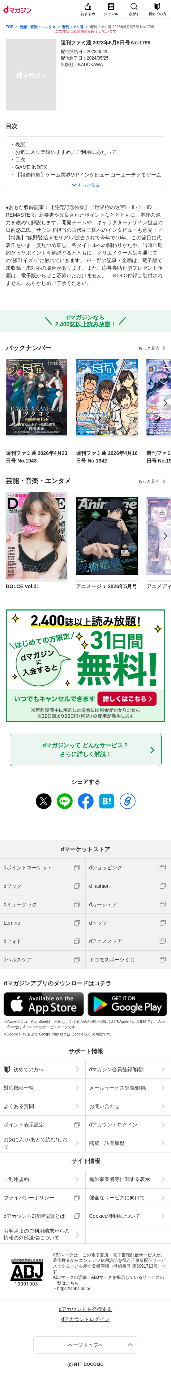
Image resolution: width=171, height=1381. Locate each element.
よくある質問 (19, 1106)
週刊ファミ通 (73, 27)
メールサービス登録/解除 (117, 1088)
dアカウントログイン (113, 1125)
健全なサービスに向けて (117, 1197)
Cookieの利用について (115, 1216)
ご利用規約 (16, 1179)
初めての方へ (24, 1069)
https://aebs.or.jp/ (73, 1288)
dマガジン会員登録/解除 (116, 1069)
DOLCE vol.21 (22, 586)
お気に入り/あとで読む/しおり (35, 1143)
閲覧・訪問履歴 (107, 1143)
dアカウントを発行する (85, 1309)
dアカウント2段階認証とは (34, 1216)
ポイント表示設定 (24, 1125)
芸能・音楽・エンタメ (38, 27)
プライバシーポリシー (29, 1197)
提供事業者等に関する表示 (119, 1179)
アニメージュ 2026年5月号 (106, 586)
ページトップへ (85, 1345)
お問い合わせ (104, 1106)
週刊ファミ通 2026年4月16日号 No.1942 (106, 457)
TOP (9, 27)
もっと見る (149, 348)
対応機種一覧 (19, 1088)
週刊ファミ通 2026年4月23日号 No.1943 (36, 457)
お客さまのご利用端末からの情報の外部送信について (36, 1234)
